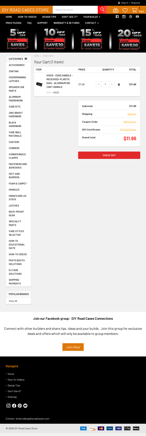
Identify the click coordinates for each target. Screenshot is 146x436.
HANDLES (14, 192)
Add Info (131, 116)
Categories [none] (16, 61)
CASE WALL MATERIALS (15, 137)
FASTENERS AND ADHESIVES (18, 168)
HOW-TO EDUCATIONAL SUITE (17, 247)
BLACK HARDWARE (15, 127)
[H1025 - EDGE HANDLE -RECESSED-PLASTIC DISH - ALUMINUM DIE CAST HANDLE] (105, 87)
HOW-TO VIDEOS (18, 257)
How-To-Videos (27, 19)
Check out (109, 158)
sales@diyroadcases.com (35, 421)
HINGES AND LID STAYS (17, 200)
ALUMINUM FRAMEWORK (16, 101)
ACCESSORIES (16, 67)
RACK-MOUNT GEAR (16, 216)
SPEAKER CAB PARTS (16, 91)
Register (135, 2)
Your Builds (92, 19)
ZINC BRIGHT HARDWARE (16, 117)
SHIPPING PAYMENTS (15, 284)
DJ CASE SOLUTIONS (15, 275)
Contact (92, 25)
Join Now (73, 350)
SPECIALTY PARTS (15, 226)
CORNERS (14, 150)
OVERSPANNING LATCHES (17, 82)
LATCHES (14, 208)
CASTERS (14, 144)
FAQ (29, 25)
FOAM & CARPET (18, 186)
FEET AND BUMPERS (14, 178)
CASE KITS (14, 109)
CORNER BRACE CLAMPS (17, 159)
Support (42, 25)
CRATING (14, 74)
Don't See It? (69, 19)
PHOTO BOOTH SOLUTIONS (17, 265)
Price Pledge (14, 25)
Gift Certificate (128, 132)
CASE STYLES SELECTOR (16, 236)
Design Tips (49, 19)
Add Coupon (129, 124)
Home (9, 19)
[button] (73, 351)
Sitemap (12, 399)
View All (13, 303)
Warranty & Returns (66, 25)
